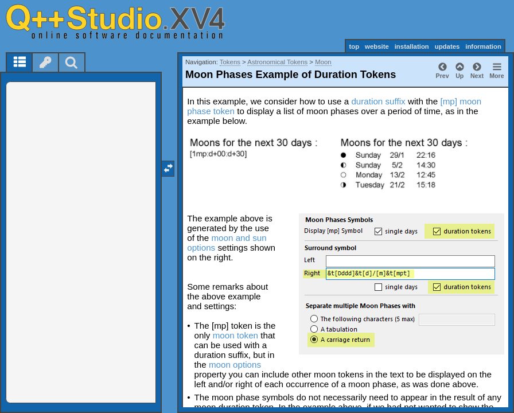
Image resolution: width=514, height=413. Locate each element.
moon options (235, 364)
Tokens (230, 62)
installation (412, 46)
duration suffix (378, 101)
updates (447, 46)
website (377, 46)
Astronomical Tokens (277, 62)
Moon (323, 62)
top (354, 46)
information (483, 46)
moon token (235, 335)
